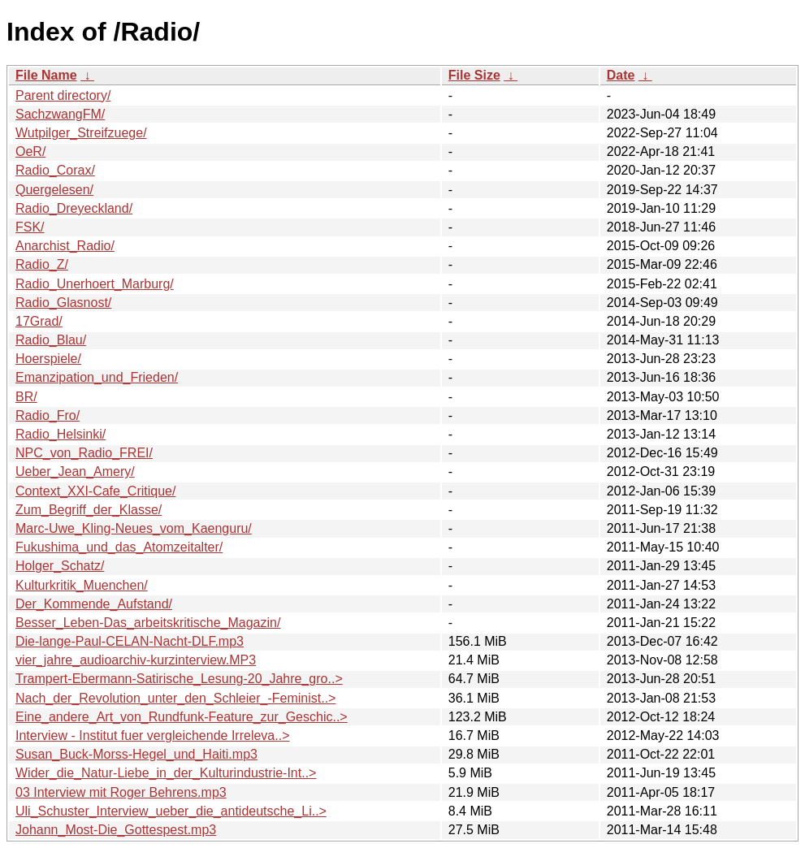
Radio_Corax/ (55, 170)
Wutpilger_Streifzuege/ (81, 133)
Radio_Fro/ (47, 415)
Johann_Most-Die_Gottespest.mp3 (115, 830)
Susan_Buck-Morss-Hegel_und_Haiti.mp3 (136, 754)
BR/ (26, 397)
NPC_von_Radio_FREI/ (84, 453)
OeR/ (30, 151)
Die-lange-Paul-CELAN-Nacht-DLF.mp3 (129, 641)
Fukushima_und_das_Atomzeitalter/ (119, 547)
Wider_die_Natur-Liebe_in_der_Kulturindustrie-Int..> (165, 773)
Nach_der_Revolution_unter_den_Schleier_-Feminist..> (175, 698)
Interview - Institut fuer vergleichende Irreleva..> (152, 735)
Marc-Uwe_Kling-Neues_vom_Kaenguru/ (133, 528)
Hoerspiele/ (48, 359)
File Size (474, 75)
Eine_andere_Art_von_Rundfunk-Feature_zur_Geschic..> (181, 717)
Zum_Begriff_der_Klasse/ (88, 510)
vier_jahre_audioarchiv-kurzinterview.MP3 (135, 660)
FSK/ (30, 227)
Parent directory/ (62, 95)
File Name (46, 75)
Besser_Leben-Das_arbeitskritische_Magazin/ (147, 623)
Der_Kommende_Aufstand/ (93, 604)
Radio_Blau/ (50, 340)
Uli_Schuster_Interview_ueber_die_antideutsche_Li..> (171, 811)
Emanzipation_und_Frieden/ (96, 377)
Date (621, 75)
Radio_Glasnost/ (63, 302)
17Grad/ (39, 321)
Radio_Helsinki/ (60, 434)
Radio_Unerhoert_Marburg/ (94, 284)
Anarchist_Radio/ (65, 246)
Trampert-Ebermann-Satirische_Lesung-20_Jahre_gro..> (179, 679)
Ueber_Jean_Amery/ (75, 471)
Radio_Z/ (41, 264)
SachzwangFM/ (60, 114)
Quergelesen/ (54, 190)
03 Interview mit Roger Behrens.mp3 (121, 792)
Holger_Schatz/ (59, 566)
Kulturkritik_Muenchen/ (81, 585)
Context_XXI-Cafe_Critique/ (95, 491)
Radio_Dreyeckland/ (73, 208)
